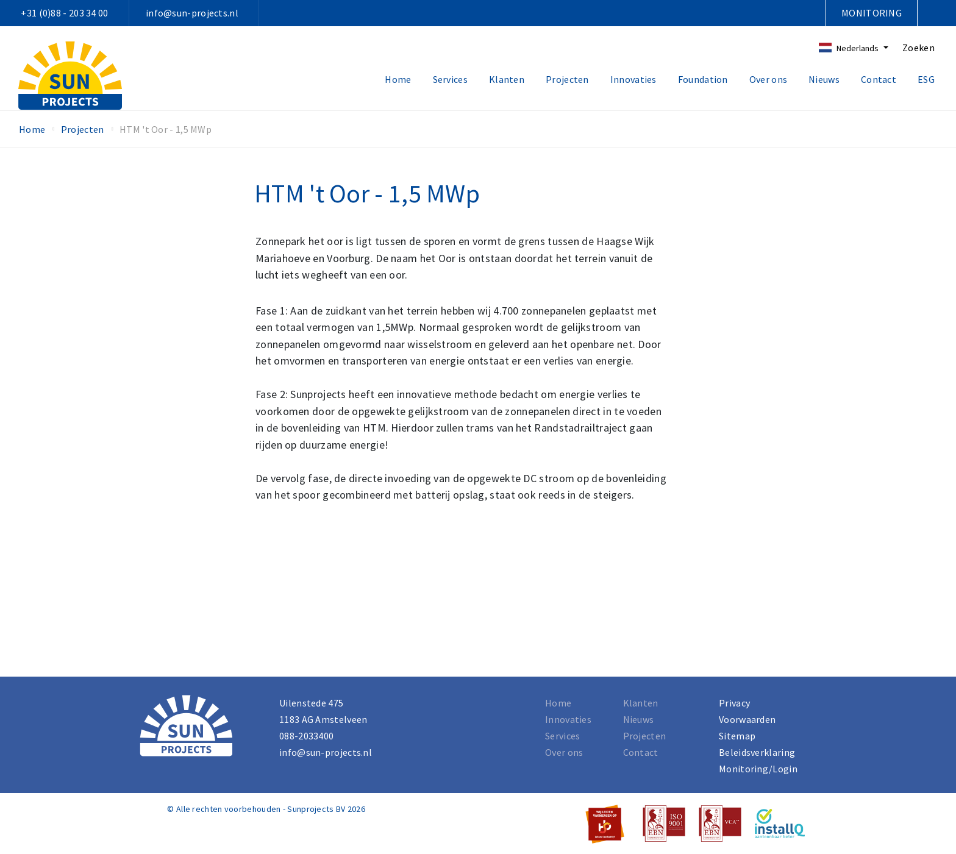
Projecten (567, 79)
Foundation (703, 79)
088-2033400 (306, 736)
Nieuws (824, 79)
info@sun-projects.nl (192, 13)
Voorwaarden (747, 719)
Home (398, 79)
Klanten (506, 79)
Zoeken (918, 47)
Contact (878, 79)
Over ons (768, 79)
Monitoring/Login (758, 769)
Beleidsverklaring (757, 752)
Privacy (734, 703)
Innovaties (633, 79)
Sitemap (737, 736)
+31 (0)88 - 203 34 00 (64, 13)
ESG (926, 79)
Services (450, 79)
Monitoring (871, 13)
